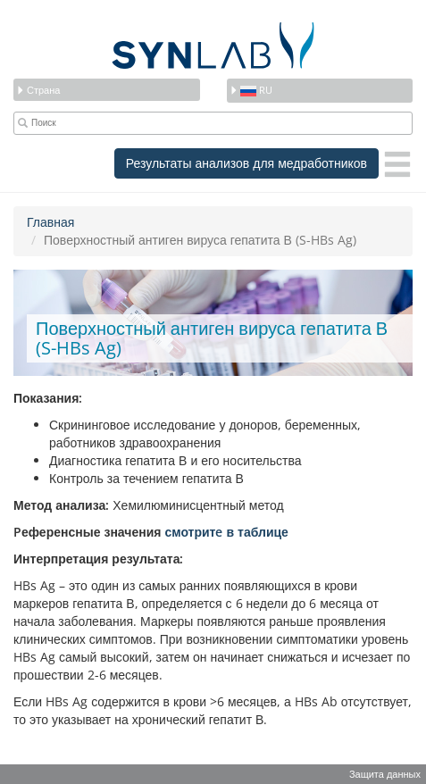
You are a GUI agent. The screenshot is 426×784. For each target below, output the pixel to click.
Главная (50, 221)
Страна (38, 89)
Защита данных (385, 773)
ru (251, 89)
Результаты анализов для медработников (246, 162)
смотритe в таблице (226, 531)
